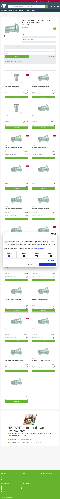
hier (19, 61)
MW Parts (6, 84)
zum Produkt (16, 97)
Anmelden (17, 56)
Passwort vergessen (51, 56)
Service (29, 10)
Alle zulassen (47, 264)
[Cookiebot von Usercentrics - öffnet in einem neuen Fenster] (51, 234)
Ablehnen (30, 264)
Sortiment (11, 10)
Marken (16, 10)
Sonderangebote (16, 14)
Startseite (3, 14)
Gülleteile (33, 115)
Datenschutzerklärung (39, 248)
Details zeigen (51, 260)
